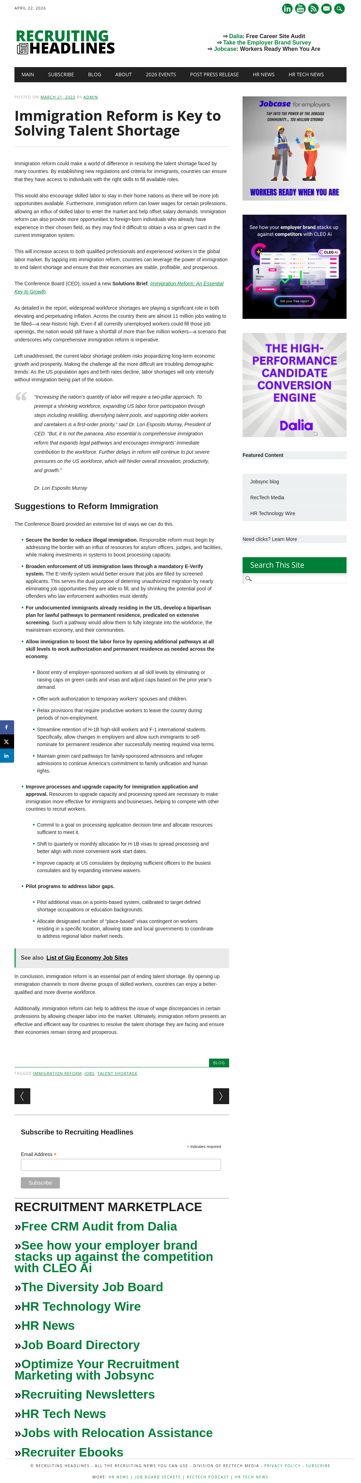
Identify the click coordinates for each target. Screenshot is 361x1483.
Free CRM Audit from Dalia (99, 1226)
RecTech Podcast (208, 1477)
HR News (264, 74)
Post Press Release (214, 74)
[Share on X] (7, 741)
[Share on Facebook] (7, 727)
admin (91, 97)
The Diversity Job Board (92, 1287)
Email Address (39, 1154)
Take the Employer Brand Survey (267, 43)
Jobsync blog (264, 481)
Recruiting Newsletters (88, 1394)
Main (28, 74)
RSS (313, 9)
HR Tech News (306, 74)
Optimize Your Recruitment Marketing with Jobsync (96, 1369)
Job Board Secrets (158, 1477)
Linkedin (287, 9)
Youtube (300, 9)
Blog (94, 74)
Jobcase (225, 49)
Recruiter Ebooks (72, 1452)
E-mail (327, 9)
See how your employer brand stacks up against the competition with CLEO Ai (113, 1256)
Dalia (236, 36)
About (123, 74)
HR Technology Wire (81, 1306)
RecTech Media (267, 497)
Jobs (90, 1073)
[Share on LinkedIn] (7, 756)
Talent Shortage (117, 1073)
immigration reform (57, 1073)
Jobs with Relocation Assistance (117, 1433)
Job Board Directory (80, 1345)
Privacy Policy (282, 1465)
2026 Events (161, 74)
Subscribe (61, 74)
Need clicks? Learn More (270, 539)
